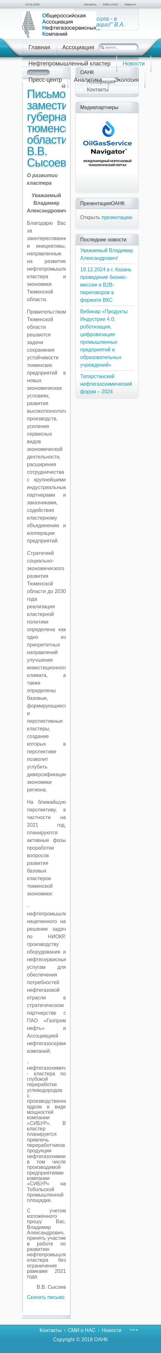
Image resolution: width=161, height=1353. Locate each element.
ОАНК (101, 1339)
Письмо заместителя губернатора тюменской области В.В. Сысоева (58, 128)
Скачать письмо (45, 1297)
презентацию (116, 217)
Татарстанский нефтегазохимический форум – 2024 (106, 384)
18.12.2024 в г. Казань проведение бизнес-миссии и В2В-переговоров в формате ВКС (106, 285)
